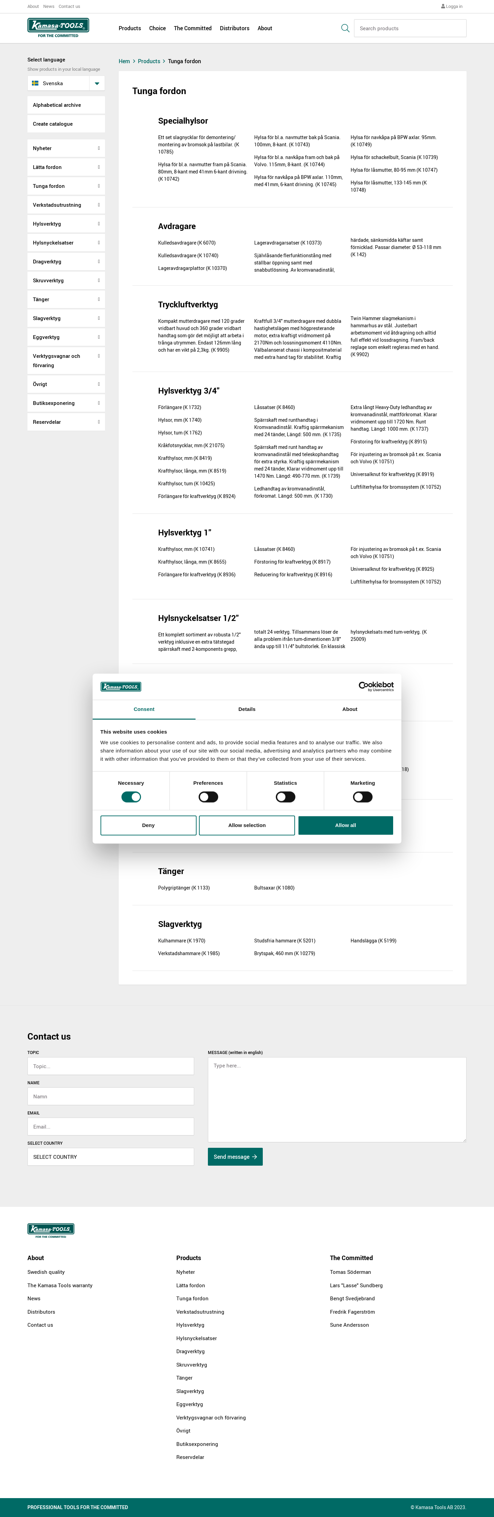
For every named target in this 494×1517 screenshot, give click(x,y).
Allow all (345, 825)
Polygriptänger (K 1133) (184, 887)
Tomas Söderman (350, 1271)
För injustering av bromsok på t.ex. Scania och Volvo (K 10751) (396, 458)
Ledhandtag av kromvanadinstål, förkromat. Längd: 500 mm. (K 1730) (293, 492)
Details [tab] (247, 709)
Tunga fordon (49, 185)
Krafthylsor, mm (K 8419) (185, 458)
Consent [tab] (144, 709)
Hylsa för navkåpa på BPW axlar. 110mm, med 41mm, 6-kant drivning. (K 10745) (298, 181)
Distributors (234, 28)
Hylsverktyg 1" (184, 532)
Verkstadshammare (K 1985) (189, 953)
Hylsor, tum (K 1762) (180, 432)
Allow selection (247, 825)
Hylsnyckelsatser (53, 242)
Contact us (69, 6)
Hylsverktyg (47, 223)
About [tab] (349, 709)
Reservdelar (47, 421)
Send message (235, 1157)
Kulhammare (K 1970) (181, 940)
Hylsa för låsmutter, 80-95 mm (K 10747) (394, 170)
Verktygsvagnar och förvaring (56, 360)
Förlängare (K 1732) (179, 407)
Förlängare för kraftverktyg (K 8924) (197, 496)
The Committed (193, 28)
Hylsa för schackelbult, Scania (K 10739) (394, 157)
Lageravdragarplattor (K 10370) (192, 268)
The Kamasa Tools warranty (60, 1285)
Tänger (41, 299)
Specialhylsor (183, 120)
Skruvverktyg (48, 280)
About (33, 6)
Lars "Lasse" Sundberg (356, 1285)
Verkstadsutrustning (57, 204)
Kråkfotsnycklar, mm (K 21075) (191, 445)
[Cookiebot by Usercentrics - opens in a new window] (364, 686)
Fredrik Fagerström (352, 1311)
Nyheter (42, 148)
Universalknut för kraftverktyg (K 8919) (392, 474)
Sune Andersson (349, 1324)
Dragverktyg (47, 261)
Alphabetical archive (57, 104)
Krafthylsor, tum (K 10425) (186, 483)
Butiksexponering (54, 402)
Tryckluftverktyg (188, 304)
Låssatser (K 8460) (274, 407)
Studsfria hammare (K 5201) (285, 940)
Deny (148, 825)
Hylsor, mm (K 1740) (180, 420)
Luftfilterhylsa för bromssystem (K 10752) (396, 487)
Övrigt (40, 384)
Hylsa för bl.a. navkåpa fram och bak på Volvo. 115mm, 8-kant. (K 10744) (297, 161)
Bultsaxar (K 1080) (274, 887)
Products (130, 28)
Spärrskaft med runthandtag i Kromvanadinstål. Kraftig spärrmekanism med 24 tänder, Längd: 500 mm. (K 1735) (299, 427)
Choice (157, 28)
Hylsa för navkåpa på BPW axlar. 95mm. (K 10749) (394, 141)
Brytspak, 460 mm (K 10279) (284, 953)
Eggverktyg (46, 336)
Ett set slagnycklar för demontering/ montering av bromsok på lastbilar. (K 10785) (198, 144)
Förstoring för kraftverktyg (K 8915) (389, 441)
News (49, 6)
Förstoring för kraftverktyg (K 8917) (292, 561)
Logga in (451, 6)
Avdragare (177, 225)
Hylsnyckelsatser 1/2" (198, 617)
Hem (128, 61)
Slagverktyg (47, 318)
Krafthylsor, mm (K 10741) (186, 549)
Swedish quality (46, 1271)
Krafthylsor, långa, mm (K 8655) (192, 561)
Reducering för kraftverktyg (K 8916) (293, 574)
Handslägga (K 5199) (374, 940)
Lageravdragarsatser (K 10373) (288, 242)
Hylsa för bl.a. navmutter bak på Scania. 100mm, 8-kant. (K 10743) (297, 141)
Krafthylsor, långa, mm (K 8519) (192, 470)
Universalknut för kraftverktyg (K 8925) (392, 569)
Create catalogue (53, 123)
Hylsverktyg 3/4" (189, 390)
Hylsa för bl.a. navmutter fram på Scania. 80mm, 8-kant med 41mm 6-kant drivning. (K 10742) (203, 171)
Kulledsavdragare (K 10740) (188, 255)
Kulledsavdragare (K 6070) (187, 242)
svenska (47, 83)
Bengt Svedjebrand (352, 1298)
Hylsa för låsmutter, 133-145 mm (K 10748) (389, 186)
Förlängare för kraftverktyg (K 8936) (197, 574)
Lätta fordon (47, 166)
